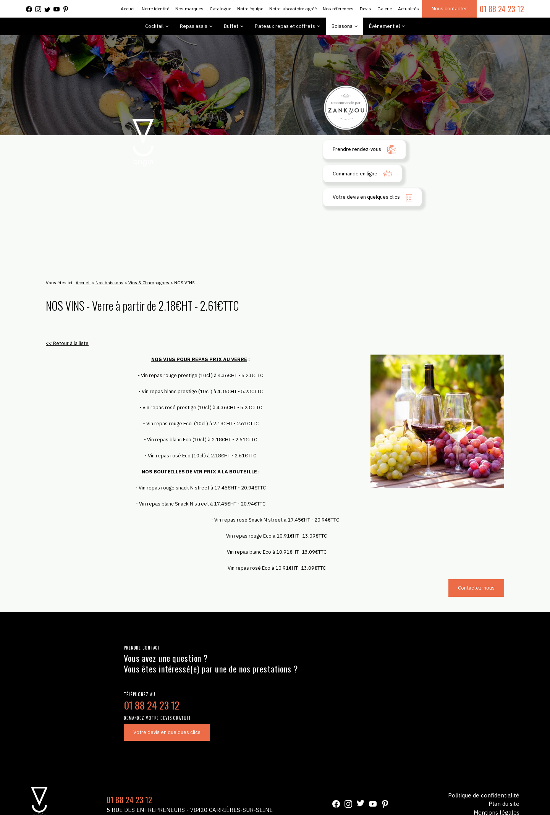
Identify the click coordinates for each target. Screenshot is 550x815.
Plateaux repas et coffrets (285, 26)
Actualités (408, 8)
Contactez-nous (476, 588)
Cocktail (154, 26)
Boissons (342, 26)
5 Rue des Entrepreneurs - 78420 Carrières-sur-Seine (190, 809)
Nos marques (189, 8)
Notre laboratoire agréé (293, 8)
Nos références (338, 8)
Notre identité (155, 8)
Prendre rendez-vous (364, 149)
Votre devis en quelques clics (372, 197)
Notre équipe (250, 8)
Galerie (384, 8)
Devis (365, 8)
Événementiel (384, 26)
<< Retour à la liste (67, 343)
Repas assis (193, 26)
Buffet (231, 26)
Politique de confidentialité (483, 795)
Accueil (128, 8)
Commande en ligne (362, 174)
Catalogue (220, 8)
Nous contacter (449, 8)
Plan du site (504, 803)
